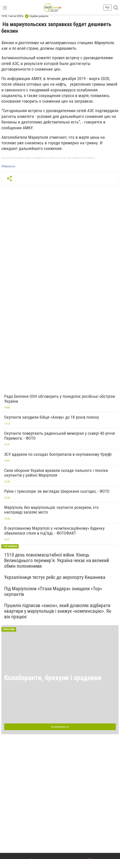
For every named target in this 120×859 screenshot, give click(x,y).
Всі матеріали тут (60, 726)
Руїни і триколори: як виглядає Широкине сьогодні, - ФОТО (56, 491)
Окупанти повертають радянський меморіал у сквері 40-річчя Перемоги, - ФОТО (59, 436)
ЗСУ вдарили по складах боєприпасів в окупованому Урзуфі (58, 454)
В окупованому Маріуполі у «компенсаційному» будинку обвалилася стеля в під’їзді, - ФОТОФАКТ (54, 531)
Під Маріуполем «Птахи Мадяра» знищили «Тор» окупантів (53, 591)
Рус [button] (107, 7)
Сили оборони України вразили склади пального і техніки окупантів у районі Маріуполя (56, 473)
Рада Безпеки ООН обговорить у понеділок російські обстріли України (59, 399)
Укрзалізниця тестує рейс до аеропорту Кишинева (54, 577)
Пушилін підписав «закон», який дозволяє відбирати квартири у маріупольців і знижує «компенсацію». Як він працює (57, 611)
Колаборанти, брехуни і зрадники (52, 678)
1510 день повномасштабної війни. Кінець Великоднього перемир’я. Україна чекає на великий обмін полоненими (56, 560)
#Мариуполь (8, 166)
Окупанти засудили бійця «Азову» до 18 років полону (51, 417)
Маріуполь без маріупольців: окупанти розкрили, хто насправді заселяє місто (51, 510)
